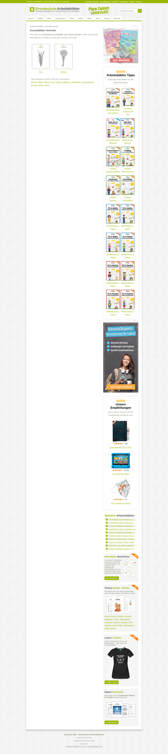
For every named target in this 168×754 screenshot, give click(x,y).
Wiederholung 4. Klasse (127, 254)
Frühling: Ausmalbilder (127, 197)
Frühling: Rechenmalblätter (113, 169)
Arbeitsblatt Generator (92, 1)
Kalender (124, 622)
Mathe (49, 18)
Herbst (98, 18)
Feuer (52, 82)
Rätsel (89, 18)
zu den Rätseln (111, 722)
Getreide (128, 616)
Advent (107, 616)
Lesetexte (108, 622)
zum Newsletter (112, 578)
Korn (41, 72)
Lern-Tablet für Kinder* (121, 474)
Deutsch (30, 18)
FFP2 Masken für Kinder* (121, 503)
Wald (121, 625)
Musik (82, 744)
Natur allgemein (88, 82)
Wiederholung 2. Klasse (127, 226)
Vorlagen (131, 1)
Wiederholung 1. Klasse (113, 226)
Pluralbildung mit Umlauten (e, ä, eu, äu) (122, 519)
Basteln (80, 18)
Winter (47, 85)
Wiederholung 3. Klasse (113, 254)
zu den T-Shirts (111, 682)
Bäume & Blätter (117, 616)
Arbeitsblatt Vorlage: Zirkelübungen (122, 529)
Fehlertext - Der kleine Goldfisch (120, 545)
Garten (58, 82)
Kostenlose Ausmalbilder (37, 26)
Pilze (131, 622)
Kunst (86, 744)
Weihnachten (129, 625)
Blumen (34, 82)
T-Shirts (71, 18)
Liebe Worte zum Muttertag (113, 140)
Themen (107, 18)
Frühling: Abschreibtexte (127, 168)
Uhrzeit (115, 625)
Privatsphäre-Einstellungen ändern (84, 741)
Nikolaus (116, 622)
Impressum (79, 738)
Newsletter (115, 1)
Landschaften (75, 82)
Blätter (40, 82)
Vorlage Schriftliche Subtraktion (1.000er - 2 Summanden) (122, 526)
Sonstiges (139, 1)
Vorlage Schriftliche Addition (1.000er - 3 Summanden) (122, 549)
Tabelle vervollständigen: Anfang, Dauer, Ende (122, 539)
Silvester (108, 625)
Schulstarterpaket (105, 1)
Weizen (63, 72)
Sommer (34, 85)
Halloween (109, 619)
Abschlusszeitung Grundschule (113, 110)
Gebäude (65, 82)
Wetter (41, 85)
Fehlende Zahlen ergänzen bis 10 (121, 536)
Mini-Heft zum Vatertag (127, 140)
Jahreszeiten (125, 619)
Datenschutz (88, 738)
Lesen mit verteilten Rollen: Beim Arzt (122, 542)
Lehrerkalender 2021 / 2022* (121, 447)
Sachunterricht (60, 18)
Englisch (40, 18)
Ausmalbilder (124, 1)
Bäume (46, 82)
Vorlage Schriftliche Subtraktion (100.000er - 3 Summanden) (122, 532)
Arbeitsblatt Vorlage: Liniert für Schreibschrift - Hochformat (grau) (122, 523)
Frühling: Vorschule (113, 197)
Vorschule (117, 18)
